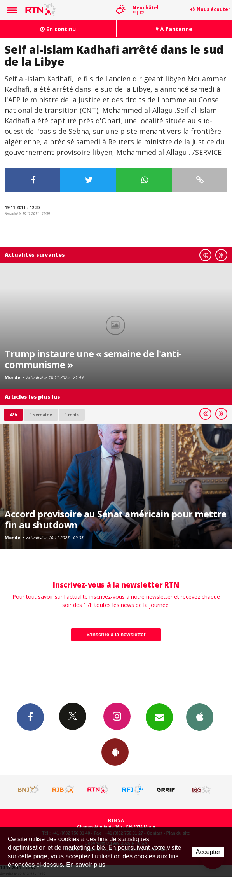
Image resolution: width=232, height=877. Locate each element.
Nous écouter (213, 9)
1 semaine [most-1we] (41, 414)
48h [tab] (13, 414)
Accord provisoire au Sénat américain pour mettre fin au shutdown (116, 519)
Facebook (30, 716)
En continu (58, 29)
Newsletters (159, 716)
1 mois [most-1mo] (72, 414)
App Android (115, 751)
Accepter (208, 852)
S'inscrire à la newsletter (116, 634)
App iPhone (199, 716)
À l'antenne (174, 29)
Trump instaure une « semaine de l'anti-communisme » (93, 359)
